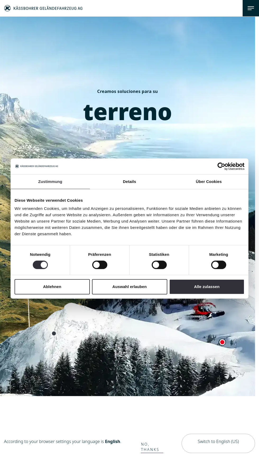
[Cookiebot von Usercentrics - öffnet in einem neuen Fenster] (221, 166)
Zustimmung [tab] (50, 181)
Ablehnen (52, 286)
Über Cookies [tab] (209, 181)
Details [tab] (129, 181)
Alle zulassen (206, 286)
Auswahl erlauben (129, 286)
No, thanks (150, 447)
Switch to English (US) (218, 441)
